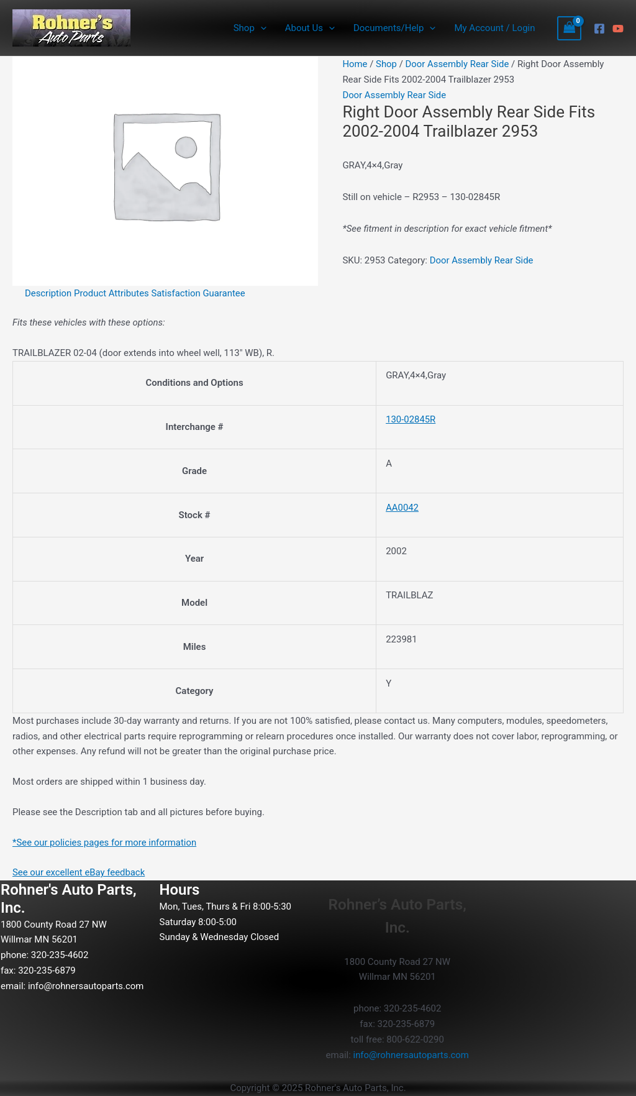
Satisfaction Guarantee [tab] (199, 293)
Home (354, 64)
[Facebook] (599, 28)
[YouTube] (618, 28)
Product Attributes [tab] (112, 293)
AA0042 (402, 507)
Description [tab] (48, 293)
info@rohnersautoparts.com (86, 986)
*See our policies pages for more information (105, 842)
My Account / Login (494, 28)
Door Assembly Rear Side (458, 64)
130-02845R (411, 419)
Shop (250, 28)
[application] (260, 28)
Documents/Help (394, 28)
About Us (310, 28)
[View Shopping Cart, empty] (569, 28)
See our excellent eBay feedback (79, 872)
